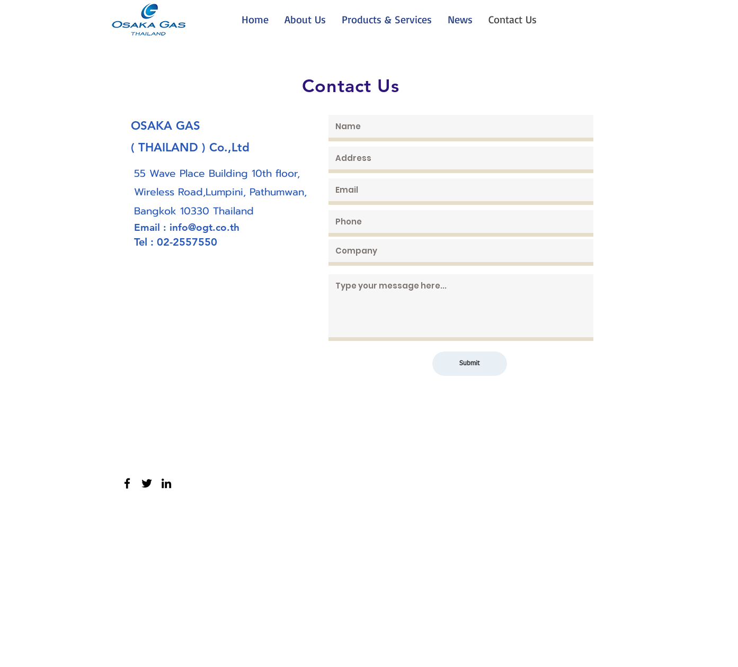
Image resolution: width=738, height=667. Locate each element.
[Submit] (469, 363)
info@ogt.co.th (204, 227)
